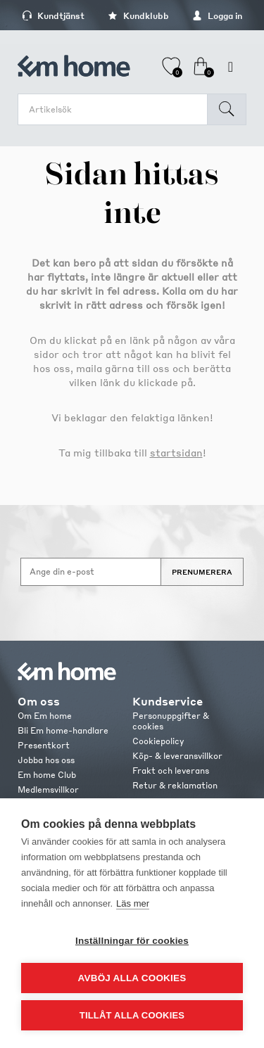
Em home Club (47, 774)
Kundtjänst (53, 16)
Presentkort (44, 745)
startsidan (176, 452)
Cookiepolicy (158, 741)
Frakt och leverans (170, 770)
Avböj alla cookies (132, 978)
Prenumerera (202, 572)
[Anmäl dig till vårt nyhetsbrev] (90, 572)
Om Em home (45, 715)
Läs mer (132, 903)
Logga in (217, 16)
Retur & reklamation (175, 785)
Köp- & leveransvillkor (177, 755)
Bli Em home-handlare (63, 730)
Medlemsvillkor (48, 789)
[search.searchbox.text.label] (116, 109)
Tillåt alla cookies (132, 1015)
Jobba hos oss (46, 760)
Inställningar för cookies (132, 940)
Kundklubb (138, 16)
